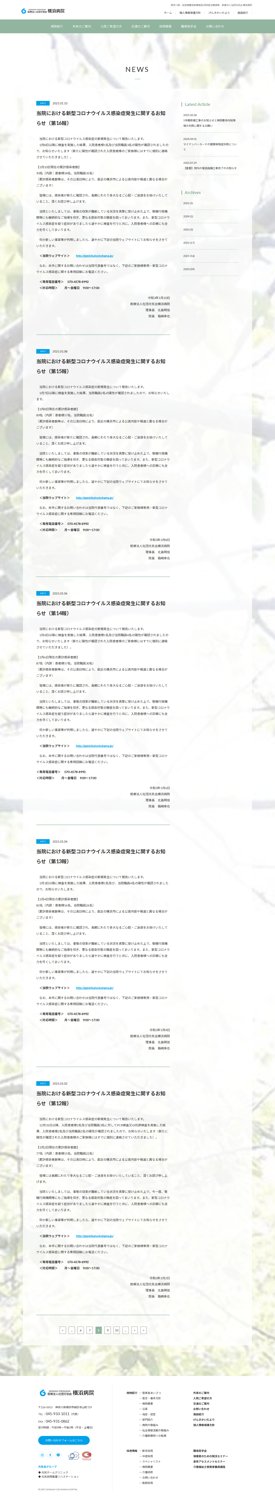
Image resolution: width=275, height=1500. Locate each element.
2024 (188, 216)
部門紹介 (147, 1419)
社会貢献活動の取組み (155, 1430)
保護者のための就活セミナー (210, 1456)
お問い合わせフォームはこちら (64, 1440)
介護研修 (147, 1472)
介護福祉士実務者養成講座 (209, 1466)
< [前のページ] (63, 1330)
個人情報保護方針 (190, 12)
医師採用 (147, 1483)
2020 (189, 269)
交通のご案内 (140, 26)
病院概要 (147, 1403)
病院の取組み (150, 1425)
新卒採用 (147, 1450)
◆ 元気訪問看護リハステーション (58, 1476)
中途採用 (147, 1456)
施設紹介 (243, 12)
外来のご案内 (82, 26)
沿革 (145, 1409)
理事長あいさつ (151, 1392)
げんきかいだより (219, 12)
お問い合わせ (215, 26)
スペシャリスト (151, 1461)
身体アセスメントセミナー (209, 1461)
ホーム (168, 12)
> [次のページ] (134, 1330)
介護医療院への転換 (154, 1435)
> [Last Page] (143, 1330)
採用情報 (165, 26)
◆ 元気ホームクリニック (53, 1472)
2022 (189, 242)
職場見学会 (188, 26)
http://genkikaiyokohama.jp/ (94, 255)
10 (116, 1330)
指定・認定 (149, 1414)
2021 (189, 255)
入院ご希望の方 (111, 26)
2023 (188, 229)
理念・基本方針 (151, 1398)
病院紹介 (57, 26)
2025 (188, 203)
